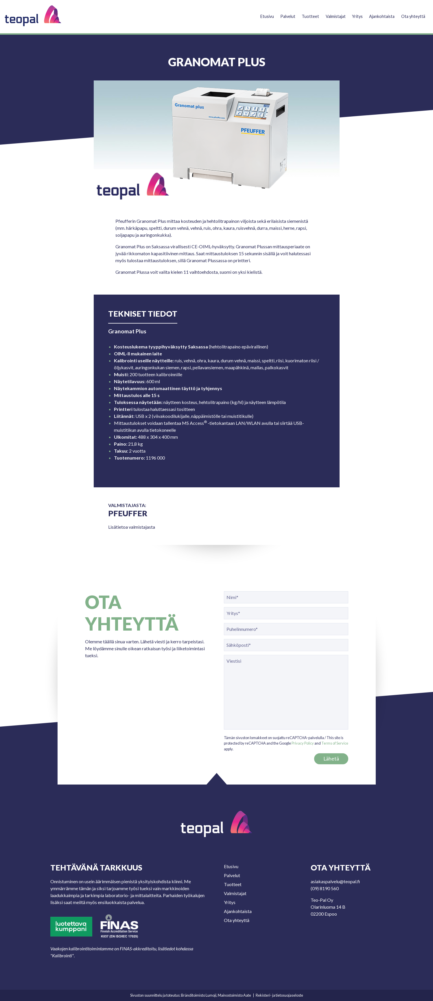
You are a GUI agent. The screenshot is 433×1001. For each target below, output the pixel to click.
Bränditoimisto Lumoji (198, 995)
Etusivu (258, 13)
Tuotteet (303, 13)
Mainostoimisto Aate (234, 995)
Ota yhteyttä (412, 13)
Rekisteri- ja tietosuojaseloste (279, 995)
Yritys (353, 13)
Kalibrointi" (63, 955)
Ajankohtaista (379, 13)
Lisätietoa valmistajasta (131, 527)
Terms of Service (334, 743)
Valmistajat (329, 13)
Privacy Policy (303, 743)
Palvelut (280, 13)
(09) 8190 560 (325, 888)
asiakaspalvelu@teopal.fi (335, 881)
